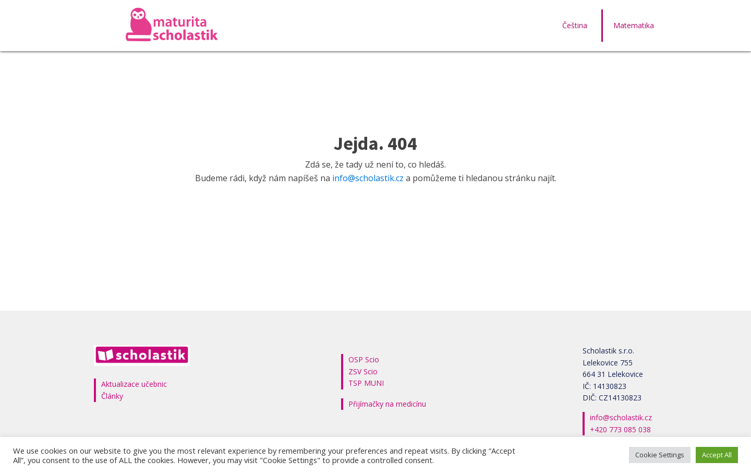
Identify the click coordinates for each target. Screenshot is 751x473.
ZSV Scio (363, 371)
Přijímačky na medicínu (387, 404)
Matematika (633, 25)
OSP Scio (363, 359)
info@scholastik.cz (368, 178)
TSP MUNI (366, 383)
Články (112, 396)
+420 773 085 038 (620, 429)
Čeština (574, 25)
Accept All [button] (717, 454)
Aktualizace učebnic (134, 384)
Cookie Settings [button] (659, 454)
